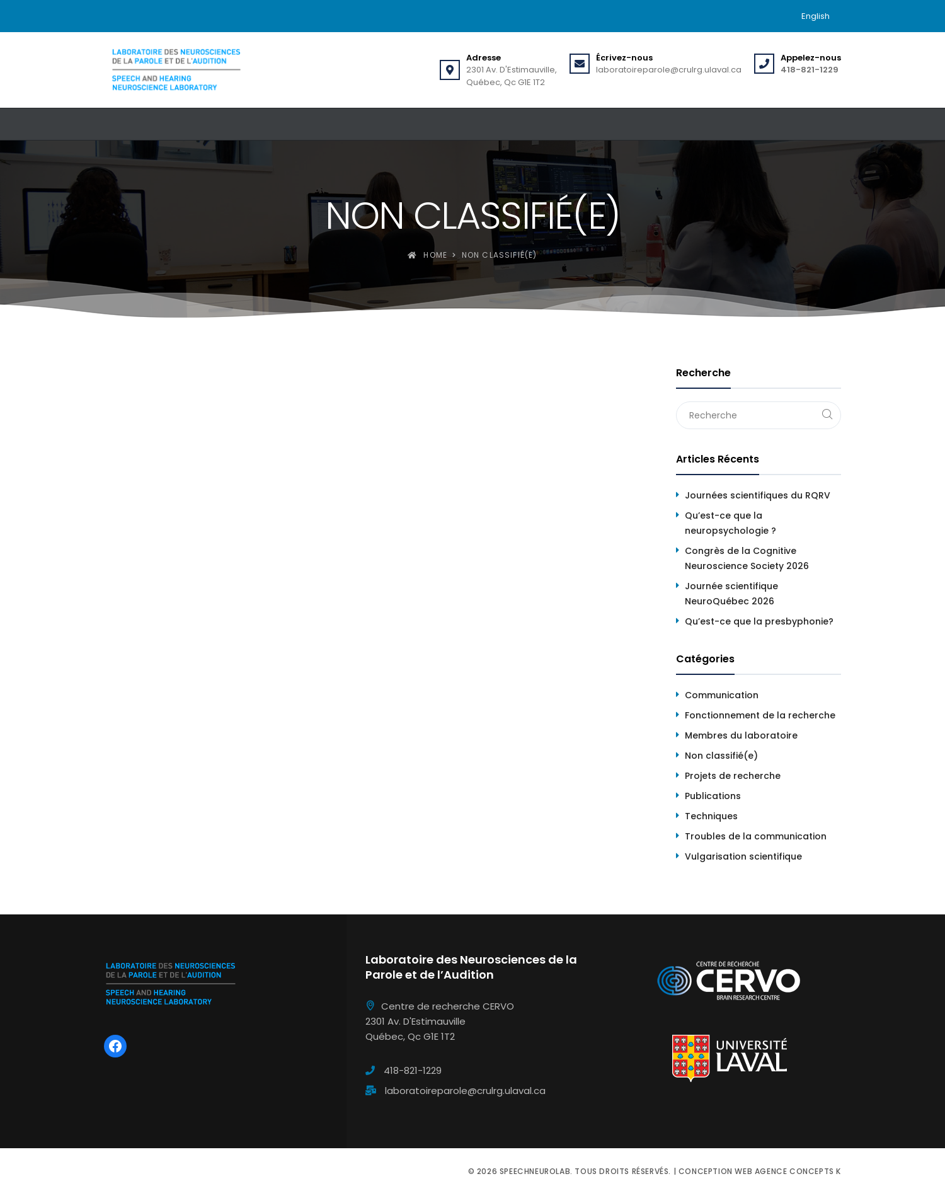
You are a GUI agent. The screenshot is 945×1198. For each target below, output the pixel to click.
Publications (713, 796)
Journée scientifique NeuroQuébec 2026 (731, 594)
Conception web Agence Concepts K (760, 1171)
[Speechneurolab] (175, 69)
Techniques (711, 816)
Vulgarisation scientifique (743, 856)
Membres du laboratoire (741, 735)
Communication (722, 695)
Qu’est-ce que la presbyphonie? (759, 621)
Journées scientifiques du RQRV (757, 495)
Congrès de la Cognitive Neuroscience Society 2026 (747, 558)
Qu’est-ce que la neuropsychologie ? (730, 523)
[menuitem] (815, 16)
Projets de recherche (733, 775)
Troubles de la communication (756, 836)
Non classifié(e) (721, 755)
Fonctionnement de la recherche (760, 715)
